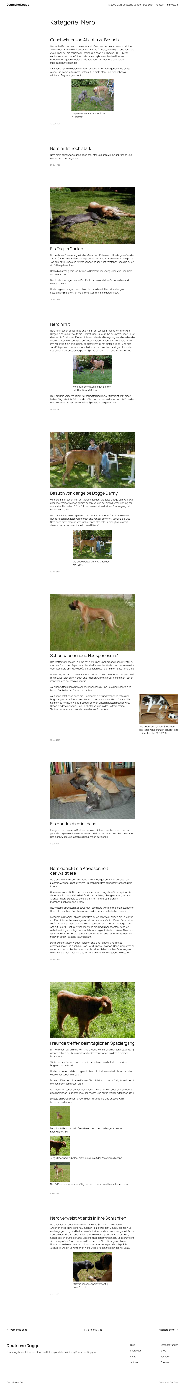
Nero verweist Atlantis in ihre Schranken (88, 1218)
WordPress (174, 1382)
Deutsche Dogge (18, 5)
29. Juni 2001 (55, 123)
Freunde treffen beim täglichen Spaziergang (92, 1043)
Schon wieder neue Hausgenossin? (84, 655)
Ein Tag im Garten (66, 248)
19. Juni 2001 (55, 409)
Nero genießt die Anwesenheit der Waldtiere (79, 870)
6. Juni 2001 (55, 1294)
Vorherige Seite (17, 1329)
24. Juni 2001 (55, 299)
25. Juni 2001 (55, 165)
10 (96, 1329)
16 (101, 1329)
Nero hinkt (60, 324)
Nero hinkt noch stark (70, 148)
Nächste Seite (168, 1329)
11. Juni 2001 (55, 843)
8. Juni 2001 (54, 1193)
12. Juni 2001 (55, 740)
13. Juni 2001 (55, 571)
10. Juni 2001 (55, 959)
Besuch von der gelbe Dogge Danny (84, 493)
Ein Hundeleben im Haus (73, 823)
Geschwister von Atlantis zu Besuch (84, 39)
